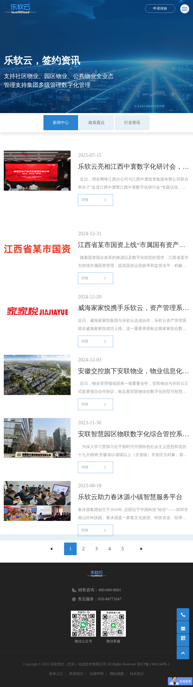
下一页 (141, 551)
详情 (84, 200)
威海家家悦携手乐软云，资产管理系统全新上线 (133, 313)
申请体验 (160, 8)
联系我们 (76, 674)
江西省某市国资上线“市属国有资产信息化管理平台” (133, 250)
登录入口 (56, 674)
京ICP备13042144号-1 (153, 664)
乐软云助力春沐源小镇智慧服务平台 (130, 502)
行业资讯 (132, 122)
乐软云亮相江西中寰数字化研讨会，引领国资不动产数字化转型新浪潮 (133, 166)
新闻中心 (61, 122)
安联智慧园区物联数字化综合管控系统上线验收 (133, 439)
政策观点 (96, 122)
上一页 (51, 551)
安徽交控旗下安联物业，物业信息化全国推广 (133, 376)
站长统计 (137, 674)
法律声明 (96, 674)
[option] (61, 122)
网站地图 (117, 674)
